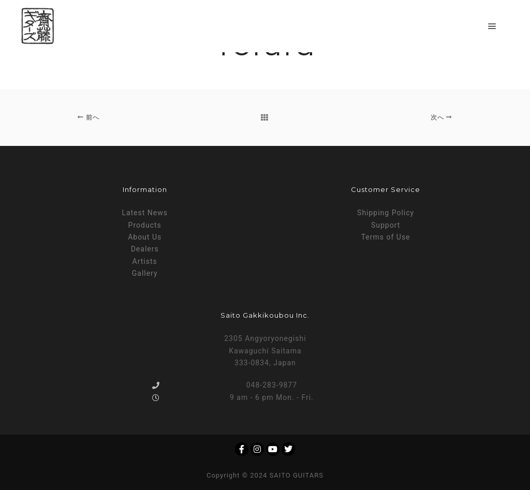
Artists (144, 261)
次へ (441, 117)
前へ (88, 117)
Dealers (145, 249)
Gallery (145, 273)
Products (144, 225)
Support (385, 225)
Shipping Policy (385, 213)
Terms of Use (385, 237)
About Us (144, 237)
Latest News (145, 213)
